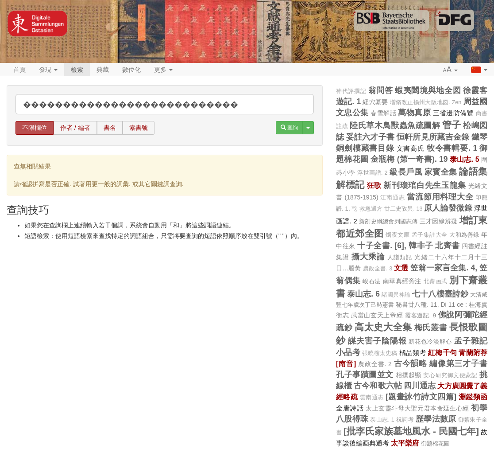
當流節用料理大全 (440, 196)
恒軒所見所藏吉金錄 (433, 137)
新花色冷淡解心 (430, 341)
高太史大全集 (383, 327)
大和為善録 (464, 234)
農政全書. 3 (378, 269)
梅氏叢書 (431, 327)
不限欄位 (34, 127)
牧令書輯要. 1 (452, 148)
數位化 (131, 69)
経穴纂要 (375, 101)
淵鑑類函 (473, 397)
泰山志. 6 (363, 293)
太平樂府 (405, 443)
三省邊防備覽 (453, 113)
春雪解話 (383, 113)
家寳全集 (441, 172)
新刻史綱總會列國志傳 (388, 221)
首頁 (19, 69)
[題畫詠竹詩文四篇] (421, 396)
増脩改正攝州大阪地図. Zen (426, 102)
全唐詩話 (349, 408)
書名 (110, 127)
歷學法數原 (436, 418)
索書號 (138, 127)
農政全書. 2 (375, 363)
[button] (450, 70)
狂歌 (374, 185)
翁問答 (380, 90)
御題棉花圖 (435, 443)
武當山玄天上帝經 (377, 315)
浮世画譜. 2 (372, 173)
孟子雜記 (470, 340)
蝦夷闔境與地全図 (428, 90)
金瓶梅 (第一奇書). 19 (409, 159)
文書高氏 (411, 148)
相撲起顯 (408, 375)
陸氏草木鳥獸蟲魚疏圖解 (395, 125)
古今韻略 (410, 363)
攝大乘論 (368, 256)
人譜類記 (399, 257)
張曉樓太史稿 (380, 353)
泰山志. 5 (464, 159)
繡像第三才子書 (458, 363)
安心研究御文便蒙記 (450, 375)
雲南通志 (372, 398)
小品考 (348, 352)
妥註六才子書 (370, 137)
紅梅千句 (442, 352)
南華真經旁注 (402, 281)
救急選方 (370, 209)
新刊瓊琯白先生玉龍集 (424, 185)
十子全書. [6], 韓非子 (395, 245)
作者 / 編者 (75, 127)
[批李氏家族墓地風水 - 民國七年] (411, 431)
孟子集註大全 (430, 235)
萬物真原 (414, 112)
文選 (401, 268)
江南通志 (392, 198)
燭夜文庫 (397, 235)
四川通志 (420, 385)
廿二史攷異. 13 (403, 209)
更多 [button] (163, 69)
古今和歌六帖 (378, 385)
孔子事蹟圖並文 (365, 374)
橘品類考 (412, 352)
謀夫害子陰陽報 (377, 340)
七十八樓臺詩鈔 (440, 293)
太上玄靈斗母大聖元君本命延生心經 (417, 408)
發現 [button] (48, 69)
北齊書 (447, 245)
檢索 (77, 69)
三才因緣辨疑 (439, 221)
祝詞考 (405, 420)
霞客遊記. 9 (420, 315)
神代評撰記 (351, 91)
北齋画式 (436, 281)
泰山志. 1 (382, 420)
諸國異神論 (396, 295)
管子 (451, 125)
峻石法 (372, 281)
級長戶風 (406, 172)
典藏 (102, 69)
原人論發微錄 (448, 207)
